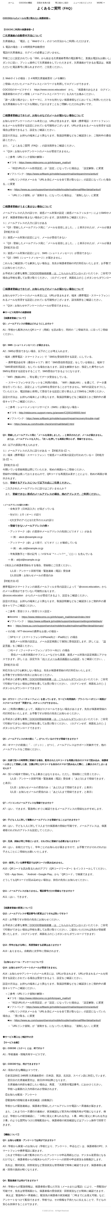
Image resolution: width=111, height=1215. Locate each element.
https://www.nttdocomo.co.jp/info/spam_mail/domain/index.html (56, 617)
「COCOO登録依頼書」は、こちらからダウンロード (56, 273)
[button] (23, 2)
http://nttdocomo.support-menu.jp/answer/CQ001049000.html (52, 412)
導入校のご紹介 (73, 3)
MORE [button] (88, 3)
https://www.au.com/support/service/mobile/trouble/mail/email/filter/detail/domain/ (59, 625)
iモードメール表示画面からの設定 (60, 659)
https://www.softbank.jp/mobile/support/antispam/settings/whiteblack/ (65, 621)
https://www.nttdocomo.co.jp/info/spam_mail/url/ (45, 162)
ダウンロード (78, 925)
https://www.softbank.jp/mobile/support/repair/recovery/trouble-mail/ (63, 418)
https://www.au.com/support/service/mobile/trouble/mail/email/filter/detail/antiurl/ (57, 189)
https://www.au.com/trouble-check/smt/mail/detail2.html (44, 424)
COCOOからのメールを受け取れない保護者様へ (26, 18)
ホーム (23, 3)
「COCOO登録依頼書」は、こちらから (49, 925)
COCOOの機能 (37, 3)
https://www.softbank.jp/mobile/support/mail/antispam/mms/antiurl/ (62, 174)
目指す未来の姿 (55, 3)
